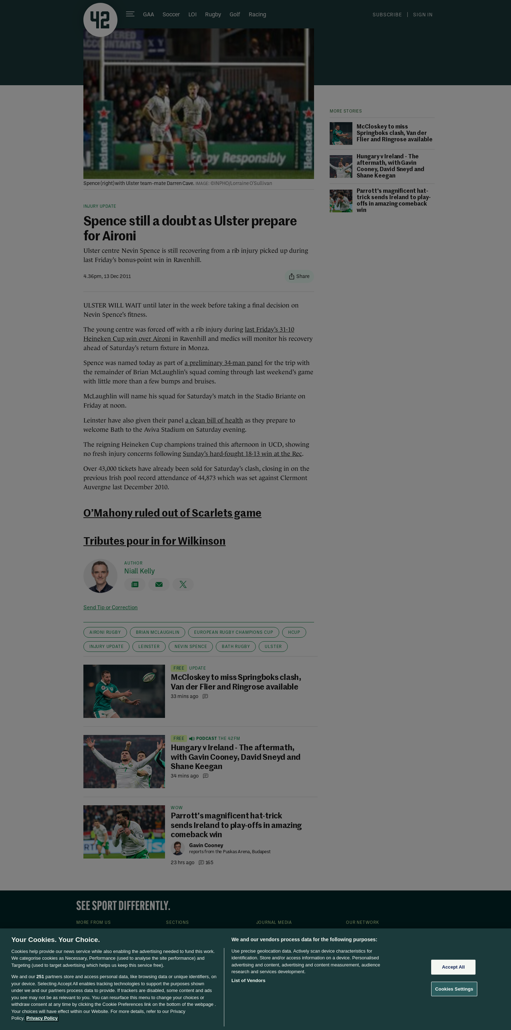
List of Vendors (248, 980)
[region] (255, 979)
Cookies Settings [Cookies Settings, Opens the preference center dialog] (454, 988)
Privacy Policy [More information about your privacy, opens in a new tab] (41, 1018)
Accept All (453, 967)
